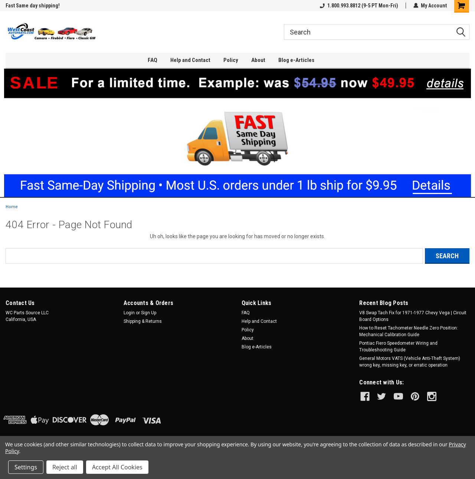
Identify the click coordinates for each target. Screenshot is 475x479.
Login (129, 312)
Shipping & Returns (143, 321)
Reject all (64, 467)
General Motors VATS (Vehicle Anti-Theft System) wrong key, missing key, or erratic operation (409, 362)
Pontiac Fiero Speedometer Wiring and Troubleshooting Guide (398, 346)
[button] (237, 133)
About (258, 60)
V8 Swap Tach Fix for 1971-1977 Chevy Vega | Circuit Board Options (412, 316)
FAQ (152, 60)
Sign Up (148, 312)
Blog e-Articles (296, 60)
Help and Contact (190, 60)
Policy (230, 60)
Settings (25, 467)
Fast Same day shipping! (33, 6)
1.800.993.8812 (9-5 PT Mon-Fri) (359, 6)
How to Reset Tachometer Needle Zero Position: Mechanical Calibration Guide (408, 331)
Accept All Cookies (117, 467)
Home (12, 206)
